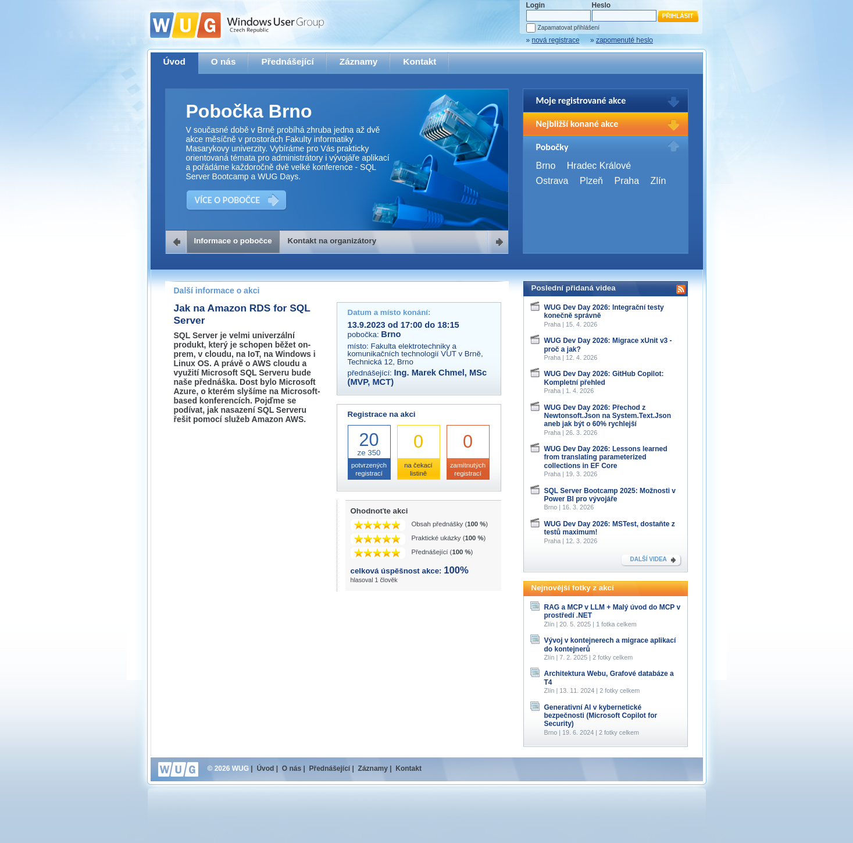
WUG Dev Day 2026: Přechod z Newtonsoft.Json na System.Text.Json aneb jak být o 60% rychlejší (608, 415)
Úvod (174, 61)
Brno (546, 166)
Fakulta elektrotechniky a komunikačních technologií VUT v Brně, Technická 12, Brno (415, 354)
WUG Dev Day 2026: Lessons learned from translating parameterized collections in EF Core (606, 457)
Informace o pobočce (233, 240)
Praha (626, 181)
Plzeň (591, 181)
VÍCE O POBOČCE (227, 200)
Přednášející (287, 61)
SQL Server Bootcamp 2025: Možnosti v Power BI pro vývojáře (610, 495)
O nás (223, 61)
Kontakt (419, 61)
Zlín (658, 181)
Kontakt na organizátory (332, 240)
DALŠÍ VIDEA (648, 559)
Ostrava (552, 181)
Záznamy (359, 61)
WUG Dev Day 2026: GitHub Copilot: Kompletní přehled (604, 378)
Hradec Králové (599, 166)
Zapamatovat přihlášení (568, 27)
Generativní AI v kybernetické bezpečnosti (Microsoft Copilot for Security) (601, 715)
